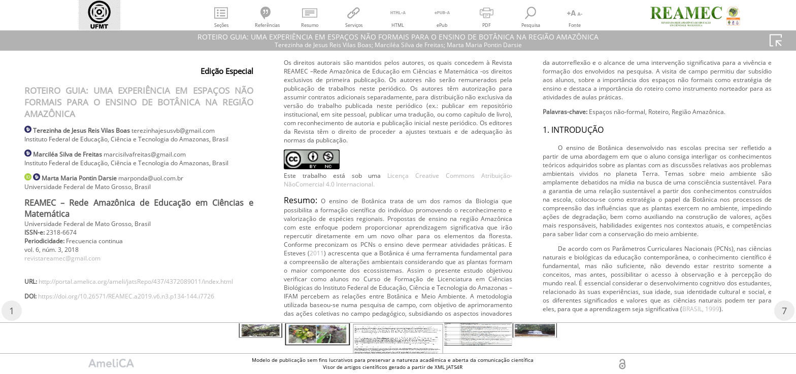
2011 (627, 92)
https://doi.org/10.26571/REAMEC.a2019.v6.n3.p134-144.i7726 (405, 99)
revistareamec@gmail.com (69, 290)
